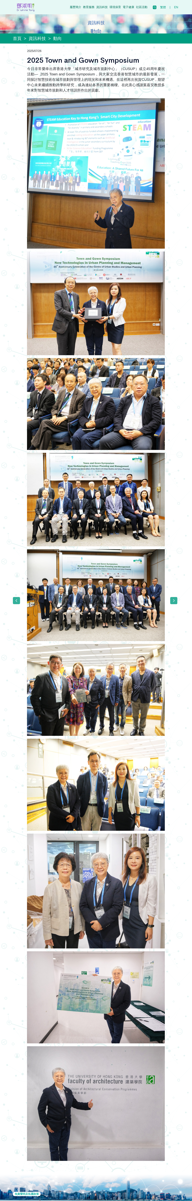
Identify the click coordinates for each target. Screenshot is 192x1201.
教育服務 (88, 7)
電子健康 (128, 7)
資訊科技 (102, 7)
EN (176, 7)
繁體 (163, 7)
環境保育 (115, 7)
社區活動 (141, 7)
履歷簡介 (75, 7)
